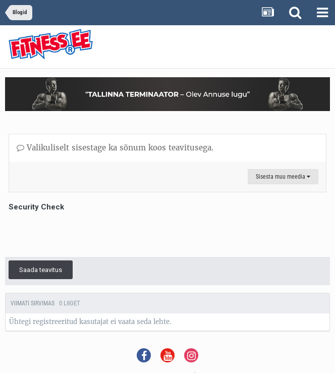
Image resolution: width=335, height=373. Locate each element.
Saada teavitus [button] (40, 270)
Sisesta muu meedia (283, 176)
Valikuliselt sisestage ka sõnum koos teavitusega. (115, 147)
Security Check (36, 206)
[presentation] (85, 233)
